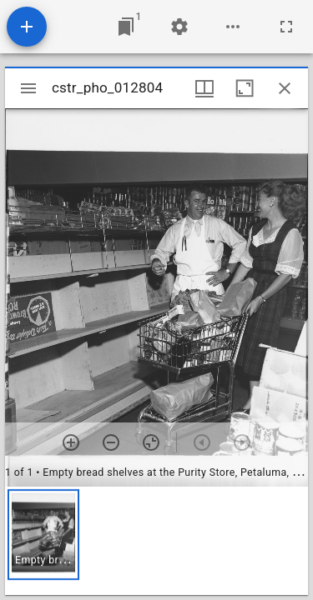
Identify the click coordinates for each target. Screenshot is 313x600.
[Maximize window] (245, 88)
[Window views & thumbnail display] (204, 88)
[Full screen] (286, 27)
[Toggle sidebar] (28, 88)
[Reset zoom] (151, 442)
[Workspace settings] (179, 27)
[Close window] (285, 88)
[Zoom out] (111, 442)
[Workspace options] (233, 27)
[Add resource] (27, 27)
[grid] (156, 541)
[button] (43, 534)
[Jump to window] (126, 27)
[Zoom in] (71, 442)
